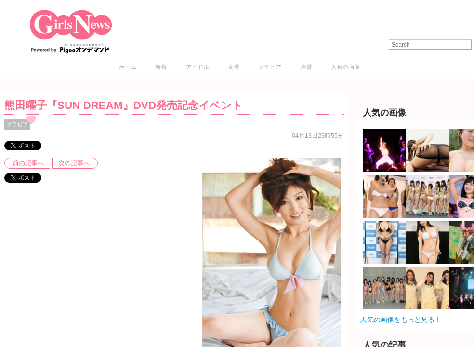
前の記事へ (28, 163)
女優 (233, 67)
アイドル (197, 67)
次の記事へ (74, 163)
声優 (306, 67)
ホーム (127, 67)
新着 (161, 67)
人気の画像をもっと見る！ (400, 319)
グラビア (269, 67)
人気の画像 (345, 67)
